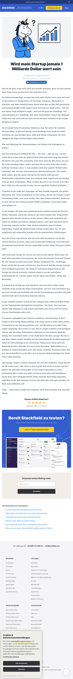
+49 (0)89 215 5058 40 (35, 546)
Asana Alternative (11, 610)
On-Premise (10, 574)
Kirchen (33, 581)
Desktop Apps (10, 581)
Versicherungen (36, 588)
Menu (67, 8)
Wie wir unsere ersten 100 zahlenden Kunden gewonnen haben (28, 528)
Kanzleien (34, 563)
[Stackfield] (9, 7)
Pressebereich (35, 628)
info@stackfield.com (52, 546)
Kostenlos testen (54, 8)
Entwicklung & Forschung (39, 574)
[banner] (21, 654)
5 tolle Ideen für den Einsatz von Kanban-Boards (23, 517)
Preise (8, 570)
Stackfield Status (11, 592)
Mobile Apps (10, 584)
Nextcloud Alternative (13, 624)
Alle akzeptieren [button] (21, 663)
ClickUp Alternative (12, 617)
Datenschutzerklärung (9, 676)
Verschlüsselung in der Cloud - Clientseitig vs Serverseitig (26, 524)
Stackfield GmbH (44, 667)
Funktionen (9, 563)
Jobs (32, 617)
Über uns (34, 613)
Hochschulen (35, 595)
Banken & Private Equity (39, 570)
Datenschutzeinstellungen (52, 670)
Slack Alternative (11, 628)
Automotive (35, 592)
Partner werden (11, 577)
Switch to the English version (35, 2)
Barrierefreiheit (36, 624)
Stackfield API (10, 588)
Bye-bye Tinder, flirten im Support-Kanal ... (20, 521)
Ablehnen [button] (21, 669)
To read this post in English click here (36, 76)
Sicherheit (9, 566)
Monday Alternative (12, 613)
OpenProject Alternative (14, 621)
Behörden (34, 566)
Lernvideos (35, 610)
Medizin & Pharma (37, 599)
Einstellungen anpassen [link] (11, 657)
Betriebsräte (35, 584)
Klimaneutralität (36, 621)
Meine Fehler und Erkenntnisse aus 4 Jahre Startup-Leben (26, 513)
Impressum (20, 676)
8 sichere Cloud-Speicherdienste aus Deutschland (23, 509)
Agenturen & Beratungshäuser (41, 577)
